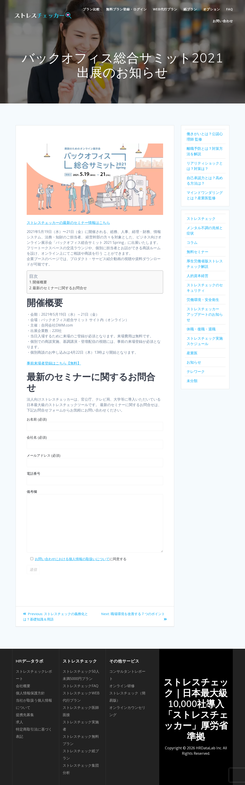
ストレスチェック (201, 218)
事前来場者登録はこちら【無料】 (54, 363)
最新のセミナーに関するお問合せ (60, 287)
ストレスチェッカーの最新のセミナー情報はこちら (68, 222)
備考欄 (95, 520)
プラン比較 (91, 9)
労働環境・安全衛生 (203, 299)
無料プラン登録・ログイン (126, 9)
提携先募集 (25, 714)
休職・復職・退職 (201, 329)
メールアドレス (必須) (95, 460)
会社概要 (23, 685)
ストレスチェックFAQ (80, 685)
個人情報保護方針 (30, 693)
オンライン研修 (122, 685)
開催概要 (40, 282)
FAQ (229, 9)
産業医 (192, 352)
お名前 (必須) (95, 424)
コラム (192, 242)
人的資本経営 (197, 275)
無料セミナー (197, 251)
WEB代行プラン (165, 9)
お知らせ (194, 362)
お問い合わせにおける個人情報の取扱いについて (72, 559)
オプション (211, 9)
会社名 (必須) (95, 442)
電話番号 (95, 478)
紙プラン (190, 9)
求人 (19, 721)
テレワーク (196, 371)
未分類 (192, 380)
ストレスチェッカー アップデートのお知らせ (205, 314)
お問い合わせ (223, 21)
